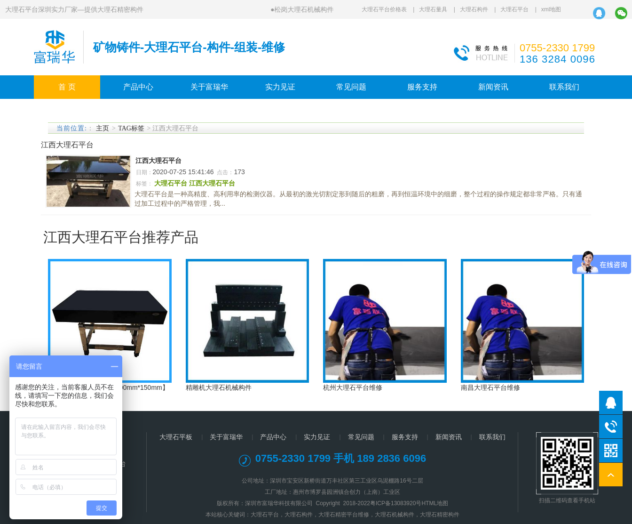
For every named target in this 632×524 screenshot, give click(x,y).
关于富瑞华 (209, 87)
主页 (102, 128)
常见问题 (351, 87)
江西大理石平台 (158, 160)
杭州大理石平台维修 (352, 387)
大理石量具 (433, 9)
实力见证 (280, 87)
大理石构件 (474, 9)
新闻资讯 (493, 87)
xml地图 (551, 9)
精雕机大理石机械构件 (219, 387)
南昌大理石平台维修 (490, 387)
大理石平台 (514, 9)
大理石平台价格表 (384, 9)
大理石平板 (175, 437)
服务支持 (422, 87)
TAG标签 (131, 128)
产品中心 (138, 87)
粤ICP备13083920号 (395, 503)
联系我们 (564, 87)
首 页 (66, 87)
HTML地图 (434, 503)
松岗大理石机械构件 (303, 9)
